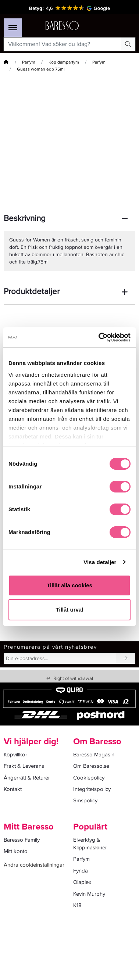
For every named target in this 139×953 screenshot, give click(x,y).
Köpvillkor (15, 754)
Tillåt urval (69, 609)
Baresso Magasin (93, 754)
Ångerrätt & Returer (27, 777)
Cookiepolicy (88, 777)
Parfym (28, 62)
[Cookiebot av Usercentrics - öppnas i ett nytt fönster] (99, 337)
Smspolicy (85, 800)
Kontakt (13, 789)
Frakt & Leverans (24, 766)
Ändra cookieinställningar (34, 864)
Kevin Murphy (89, 894)
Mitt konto (16, 851)
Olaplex (82, 882)
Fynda (80, 870)
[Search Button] (128, 44)
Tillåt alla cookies (69, 585)
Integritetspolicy (92, 789)
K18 (77, 905)
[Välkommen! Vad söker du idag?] (62, 44)
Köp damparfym (64, 62)
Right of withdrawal (69, 678)
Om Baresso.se (91, 766)
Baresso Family (22, 839)
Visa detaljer (99, 562)
